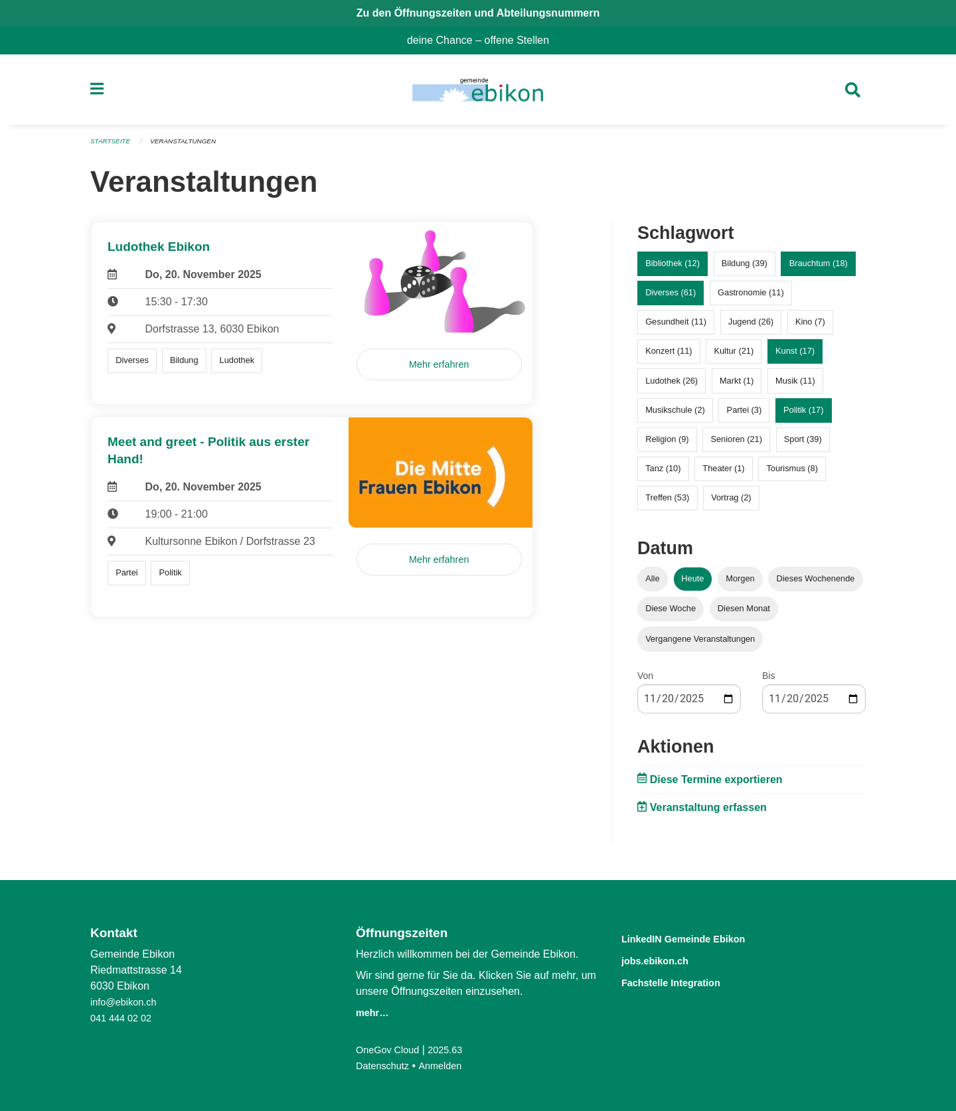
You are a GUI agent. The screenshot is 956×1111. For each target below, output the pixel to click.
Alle (652, 584)
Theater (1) (723, 474)
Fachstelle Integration (686, 981)
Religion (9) (666, 445)
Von (645, 681)
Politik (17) (803, 415)
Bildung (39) (744, 269)
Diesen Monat (744, 614)
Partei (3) (744, 415)
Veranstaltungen (191, 147)
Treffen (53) (667, 503)
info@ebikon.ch (127, 1001)
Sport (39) (803, 445)
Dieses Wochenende (816, 584)
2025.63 (454, 1049)
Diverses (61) (670, 298)
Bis (768, 681)
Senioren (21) (736, 445)
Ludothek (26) (671, 386)
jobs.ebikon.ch (665, 959)
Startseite (112, 147)
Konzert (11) (668, 357)
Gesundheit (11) (675, 328)
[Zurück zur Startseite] (478, 93)
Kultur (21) (734, 357)
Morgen (740, 584)
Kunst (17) (795, 357)
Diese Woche (670, 614)
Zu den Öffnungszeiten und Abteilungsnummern (478, 13)
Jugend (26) (750, 328)
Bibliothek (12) (672, 269)
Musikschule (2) (675, 415)
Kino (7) (810, 328)
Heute (692, 584)
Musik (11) (795, 386)
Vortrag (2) (731, 503)
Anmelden (448, 1065)
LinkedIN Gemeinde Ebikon (703, 938)
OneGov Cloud (391, 1049)
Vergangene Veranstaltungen (700, 644)
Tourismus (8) (792, 474)
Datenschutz (385, 1065)
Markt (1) (737, 386)
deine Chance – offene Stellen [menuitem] (483, 40)
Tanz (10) (662, 474)
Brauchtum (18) (818, 269)
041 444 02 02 (124, 1017)
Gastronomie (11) (751, 298)
